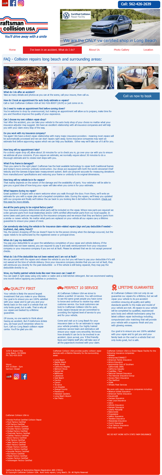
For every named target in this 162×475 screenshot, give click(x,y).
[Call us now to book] (137, 96)
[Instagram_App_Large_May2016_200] (21, 3)
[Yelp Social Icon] (5, 3)
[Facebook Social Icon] (13, 3)
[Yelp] (9, 376)
